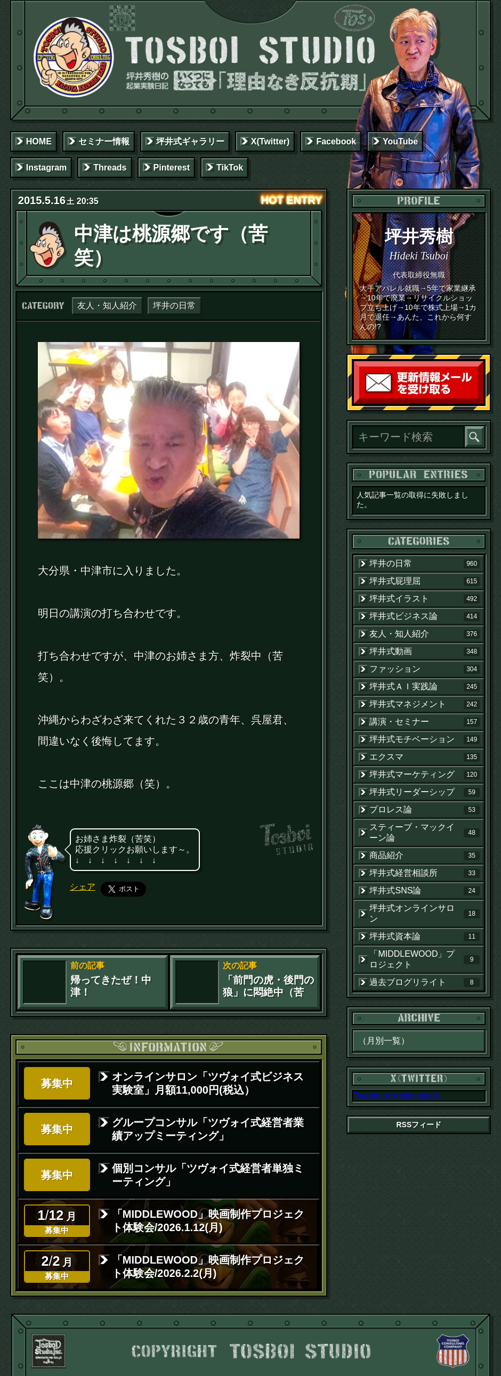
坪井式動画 (424, 651)
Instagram (46, 167)
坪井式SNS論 (424, 890)
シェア (82, 886)
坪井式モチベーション (424, 739)
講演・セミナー (424, 722)
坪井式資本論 (424, 936)
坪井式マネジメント (424, 704)
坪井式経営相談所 (424, 873)
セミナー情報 (104, 141)
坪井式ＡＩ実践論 (424, 686)
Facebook (336, 141)
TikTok (229, 167)
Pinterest (171, 167)
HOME (39, 141)
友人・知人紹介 (107, 305)
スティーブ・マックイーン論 (424, 832)
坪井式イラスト (424, 599)
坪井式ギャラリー (190, 141)
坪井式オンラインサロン (424, 913)
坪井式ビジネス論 (424, 616)
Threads (109, 167)
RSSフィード (418, 1124)
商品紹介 (424, 855)
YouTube (400, 141)
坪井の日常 (174, 305)
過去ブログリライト (424, 982)
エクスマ (424, 757)
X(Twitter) (270, 141)
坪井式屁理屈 (424, 581)
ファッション (424, 669)
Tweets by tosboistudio (396, 1095)
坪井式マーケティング (424, 774)
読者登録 (480, 401)
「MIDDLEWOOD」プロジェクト (424, 959)
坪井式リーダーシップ (424, 792)
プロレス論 (424, 810)
